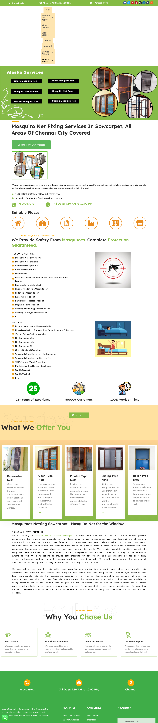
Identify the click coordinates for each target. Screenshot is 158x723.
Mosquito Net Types (63, 10)
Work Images (84, 10)
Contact (114, 10)
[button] (63, 10)
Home (46, 10)
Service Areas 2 (97, 16)
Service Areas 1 (143, 10)
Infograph (126, 10)
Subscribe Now (136, 684)
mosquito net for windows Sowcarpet (53, 490)
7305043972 (26, 158)
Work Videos (100, 10)
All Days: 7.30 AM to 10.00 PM (73, 158)
